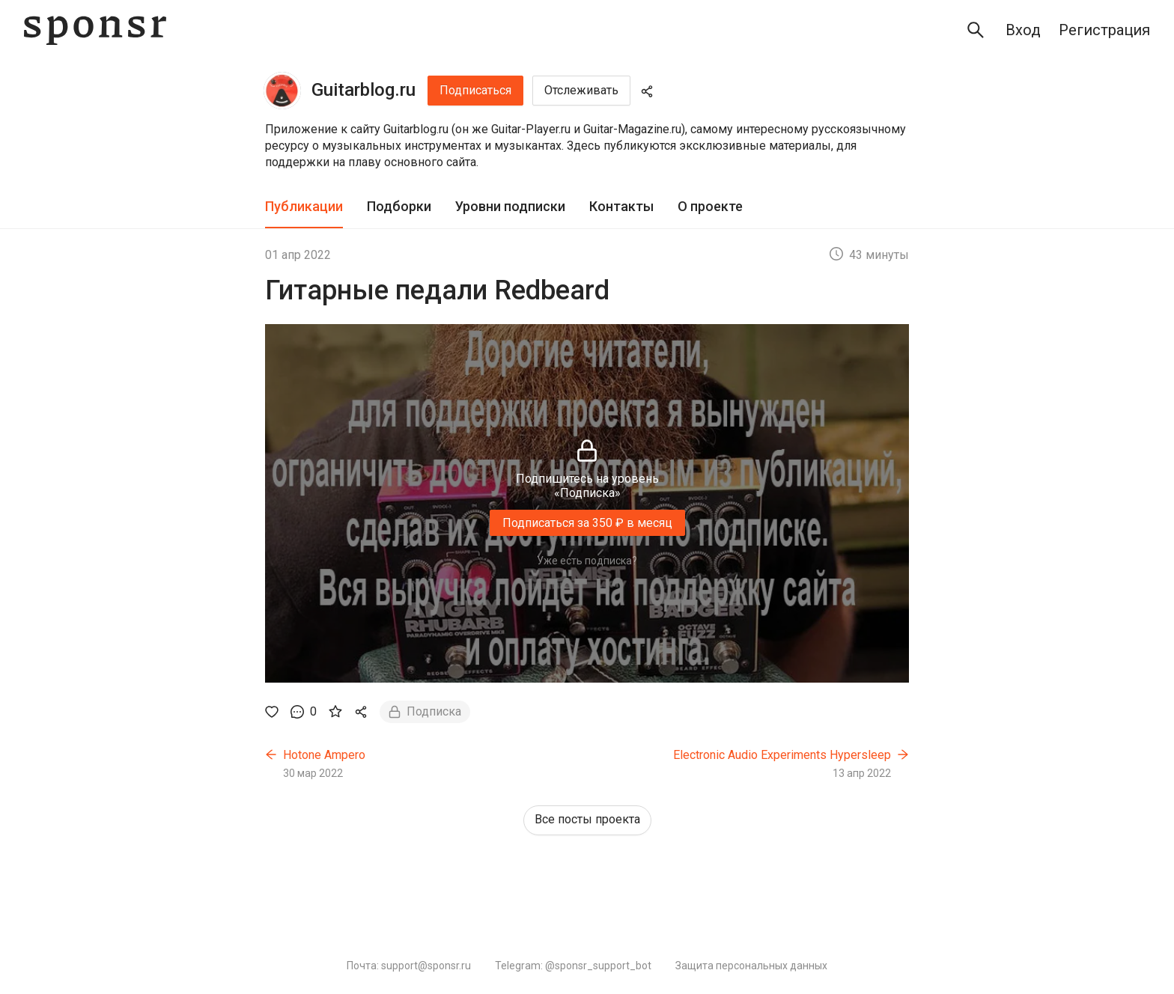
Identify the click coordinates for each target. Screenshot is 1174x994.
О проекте (710, 206)
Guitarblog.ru (363, 89)
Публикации (304, 206)
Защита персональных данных (751, 966)
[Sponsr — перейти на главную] (95, 30)
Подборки (399, 206)
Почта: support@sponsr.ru (409, 966)
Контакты (621, 206)
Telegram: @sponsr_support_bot (573, 966)
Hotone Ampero (324, 755)
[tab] (304, 207)
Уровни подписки (510, 206)
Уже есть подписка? (587, 561)
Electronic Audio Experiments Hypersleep (782, 755)
